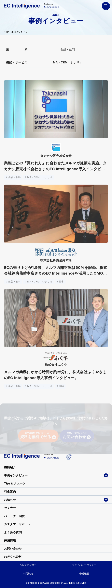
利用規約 (28, 573)
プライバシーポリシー (84, 564)
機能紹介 (10, 467)
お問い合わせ (13, 548)
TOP (6, 32)
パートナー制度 (14, 516)
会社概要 (84, 573)
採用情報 (10, 540)
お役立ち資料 (13, 556)
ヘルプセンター (28, 564)
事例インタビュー (20, 32)
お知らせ (10, 499)
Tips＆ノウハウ (14, 483)
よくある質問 (13, 532)
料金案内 (10, 491)
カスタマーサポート (17, 524)
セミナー (10, 507)
